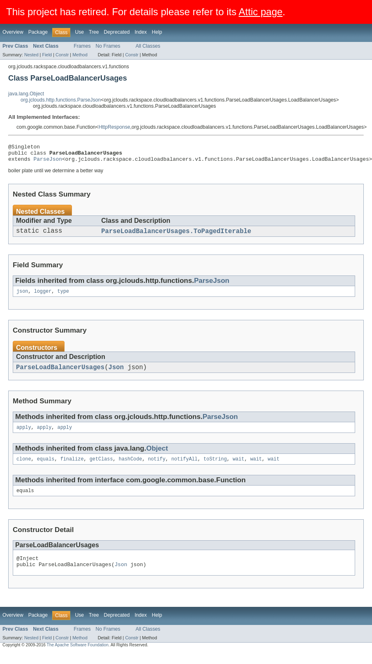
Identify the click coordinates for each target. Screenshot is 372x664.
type (63, 297)
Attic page (261, 11)
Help (157, 32)
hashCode (130, 467)
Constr (62, 54)
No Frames (108, 46)
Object (157, 456)
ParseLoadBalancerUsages (60, 373)
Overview (12, 32)
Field (47, 54)
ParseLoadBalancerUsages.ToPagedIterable (176, 235)
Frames (82, 46)
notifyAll (184, 467)
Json (116, 373)
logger (43, 297)
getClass (101, 467)
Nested (31, 54)
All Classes (148, 46)
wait (238, 467)
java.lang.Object (26, 94)
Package (38, 32)
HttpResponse (114, 127)
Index (140, 32)
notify (157, 467)
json (22, 297)
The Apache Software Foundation (78, 657)
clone (23, 467)
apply (23, 435)
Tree (94, 32)
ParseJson (48, 162)
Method (79, 54)
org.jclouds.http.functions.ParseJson (61, 100)
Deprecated (117, 32)
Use (79, 32)
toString (215, 467)
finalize (72, 467)
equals (46, 467)
